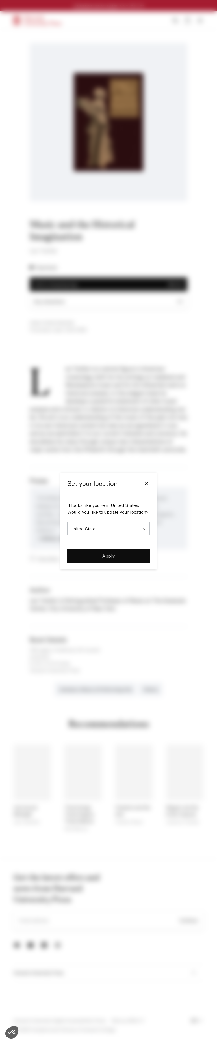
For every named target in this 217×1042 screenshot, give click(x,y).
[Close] (146, 483)
